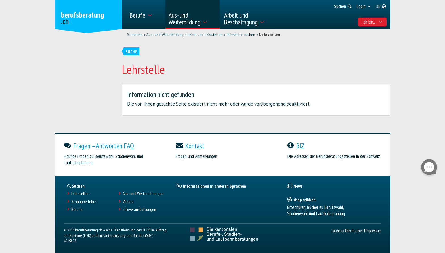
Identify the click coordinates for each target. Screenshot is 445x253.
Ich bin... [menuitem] (372, 22)
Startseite (134, 34)
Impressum (373, 230)
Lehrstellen (269, 34)
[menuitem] (145, 14)
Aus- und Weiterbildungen (143, 193)
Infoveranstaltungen (139, 209)
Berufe (76, 209)
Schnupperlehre (83, 201)
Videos (128, 201)
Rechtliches (355, 230)
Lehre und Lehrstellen (205, 34)
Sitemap (338, 230)
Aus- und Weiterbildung (165, 34)
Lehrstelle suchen (241, 34)
